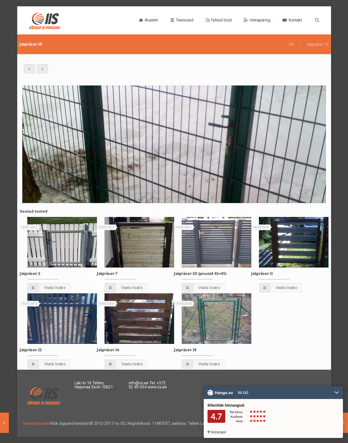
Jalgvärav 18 (185, 349)
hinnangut (217, 432)
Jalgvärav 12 (31, 349)
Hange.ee (220, 393)
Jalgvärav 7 (107, 273)
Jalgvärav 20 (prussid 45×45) (200, 273)
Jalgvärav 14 (108, 349)
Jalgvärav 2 (30, 273)
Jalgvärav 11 (262, 273)
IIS (291, 44)
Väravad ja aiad (36, 423)
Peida (336, 392)
